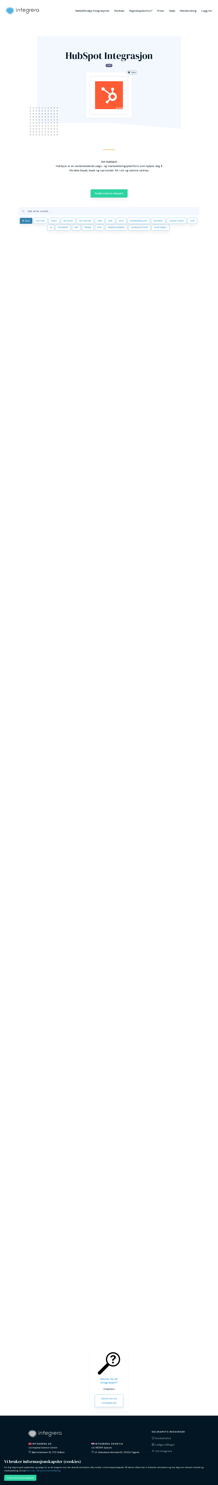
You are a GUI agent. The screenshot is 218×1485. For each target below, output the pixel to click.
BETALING (68, 220)
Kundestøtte (163, 1438)
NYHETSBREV (160, 227)
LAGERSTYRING (176, 220)
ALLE (26, 220)
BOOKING (158, 220)
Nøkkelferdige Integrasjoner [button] (92, 11)
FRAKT (54, 220)
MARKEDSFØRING (116, 227)
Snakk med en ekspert (109, 193)
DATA (121, 220)
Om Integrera (163, 1451)
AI (51, 227)
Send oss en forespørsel (109, 1401)
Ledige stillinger (165, 1444)
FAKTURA (40, 220)
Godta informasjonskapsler (20, 1477)
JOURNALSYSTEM (139, 227)
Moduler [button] (119, 11)
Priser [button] (160, 11)
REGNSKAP (63, 227)
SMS (110, 220)
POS (99, 227)
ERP (76, 227)
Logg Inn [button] (206, 11)
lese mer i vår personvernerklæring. (44, 1470)
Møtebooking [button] (188, 11)
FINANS (87, 227)
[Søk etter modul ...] (111, 211)
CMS (192, 220)
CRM (99, 220)
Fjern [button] (132, 72)
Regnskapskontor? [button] (140, 11)
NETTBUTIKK (85, 220)
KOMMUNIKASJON (138, 220)
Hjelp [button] (172, 11)
